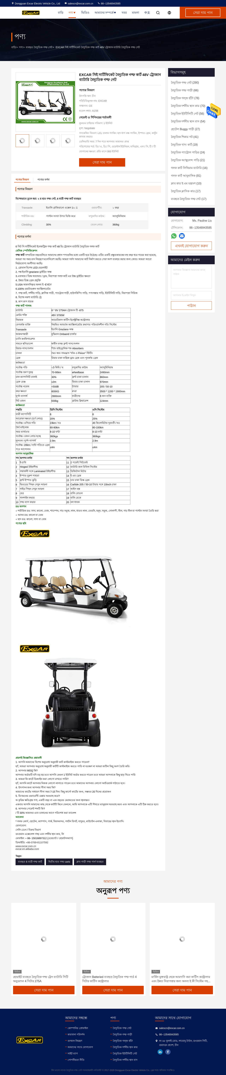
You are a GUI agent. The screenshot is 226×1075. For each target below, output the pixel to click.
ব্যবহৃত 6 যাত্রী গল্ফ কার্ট (30, 861)
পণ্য (72, 12)
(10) (186, 183)
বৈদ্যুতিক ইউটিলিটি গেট (125, 1053)
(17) (186, 191)
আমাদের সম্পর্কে (105, 12)
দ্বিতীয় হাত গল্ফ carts (59, 861)
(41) (184, 136)
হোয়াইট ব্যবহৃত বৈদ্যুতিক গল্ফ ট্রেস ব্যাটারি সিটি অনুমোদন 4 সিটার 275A (40, 979)
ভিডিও (85, 12)
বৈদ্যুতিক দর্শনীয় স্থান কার (125, 1047)
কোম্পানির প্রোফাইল (78, 1028)
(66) (184, 90)
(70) (188, 105)
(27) (185, 129)
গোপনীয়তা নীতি (76, 1059)
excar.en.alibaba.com (27, 849)
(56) (187, 113)
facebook (168, 1052)
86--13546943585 (108, 3)
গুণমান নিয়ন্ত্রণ (75, 1040)
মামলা (135, 12)
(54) (188, 121)
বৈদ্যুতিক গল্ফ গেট (122, 1028)
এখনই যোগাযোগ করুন (191, 246)
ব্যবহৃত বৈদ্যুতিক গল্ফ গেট (39, 47)
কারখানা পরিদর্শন (76, 1034)
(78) (185, 98)
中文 (147, 12)
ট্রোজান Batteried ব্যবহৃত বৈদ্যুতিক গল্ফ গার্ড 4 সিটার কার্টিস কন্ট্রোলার (109, 979)
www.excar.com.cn (26, 846)
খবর (124, 12)
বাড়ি (60, 12)
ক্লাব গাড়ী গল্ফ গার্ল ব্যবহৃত (90, 861)
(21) (188, 160)
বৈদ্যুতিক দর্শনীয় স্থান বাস (125, 1059)
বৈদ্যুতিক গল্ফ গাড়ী (122, 1034)
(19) (184, 144)
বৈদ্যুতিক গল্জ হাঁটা (123, 1040)
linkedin (160, 1052)
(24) (188, 152)
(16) (189, 167)
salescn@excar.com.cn (78, 3)
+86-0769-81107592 (37, 842)
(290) (185, 82)
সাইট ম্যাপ (73, 1053)
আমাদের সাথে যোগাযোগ (80, 1047)
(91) (186, 175)
